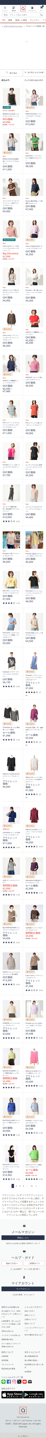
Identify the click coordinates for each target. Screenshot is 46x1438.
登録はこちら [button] (23, 1236)
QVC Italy (37, 1419)
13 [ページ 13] (32, 1184)
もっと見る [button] (22, 1435)
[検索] (41, 15)
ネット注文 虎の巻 (31, 1268)
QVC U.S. (9, 1419)
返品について (30, 1322)
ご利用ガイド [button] (34, 1262)
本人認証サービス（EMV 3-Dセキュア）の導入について (11, 1313)
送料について (30, 1314)
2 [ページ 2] (16, 1184)
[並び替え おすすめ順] (34, 72)
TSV (3, 20)
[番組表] (14, 9)
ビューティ (35, 20)
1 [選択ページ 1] (12, 1184)
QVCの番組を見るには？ (34, 1333)
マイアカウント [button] (23, 1287)
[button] (4, 9)
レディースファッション (13, 26)
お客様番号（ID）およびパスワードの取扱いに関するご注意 (10, 1323)
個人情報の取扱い (31, 1359)
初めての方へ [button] (12, 1262)
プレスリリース (7, 1363)
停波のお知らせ (7, 1330)
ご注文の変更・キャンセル (22, 1293)
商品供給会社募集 (8, 1367)
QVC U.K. (17, 1419)
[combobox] (20, 15)
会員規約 (28, 1370)
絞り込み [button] (11, 72)
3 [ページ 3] (19, 1184)
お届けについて (31, 1318)
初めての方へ (30, 1310)
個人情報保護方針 (31, 1355)
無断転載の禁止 (7, 1338)
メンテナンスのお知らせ (10, 1334)
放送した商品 (21, 20)
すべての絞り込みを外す (33, 79)
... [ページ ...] (27, 1184)
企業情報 (4, 1355)
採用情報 (4, 1359)
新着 (10, 20)
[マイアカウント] (32, 9)
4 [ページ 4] (23, 1184)
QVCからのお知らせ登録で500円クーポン (22, 1242)
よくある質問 (15, 1268)
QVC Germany (27, 1419)
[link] (35, 1185)
